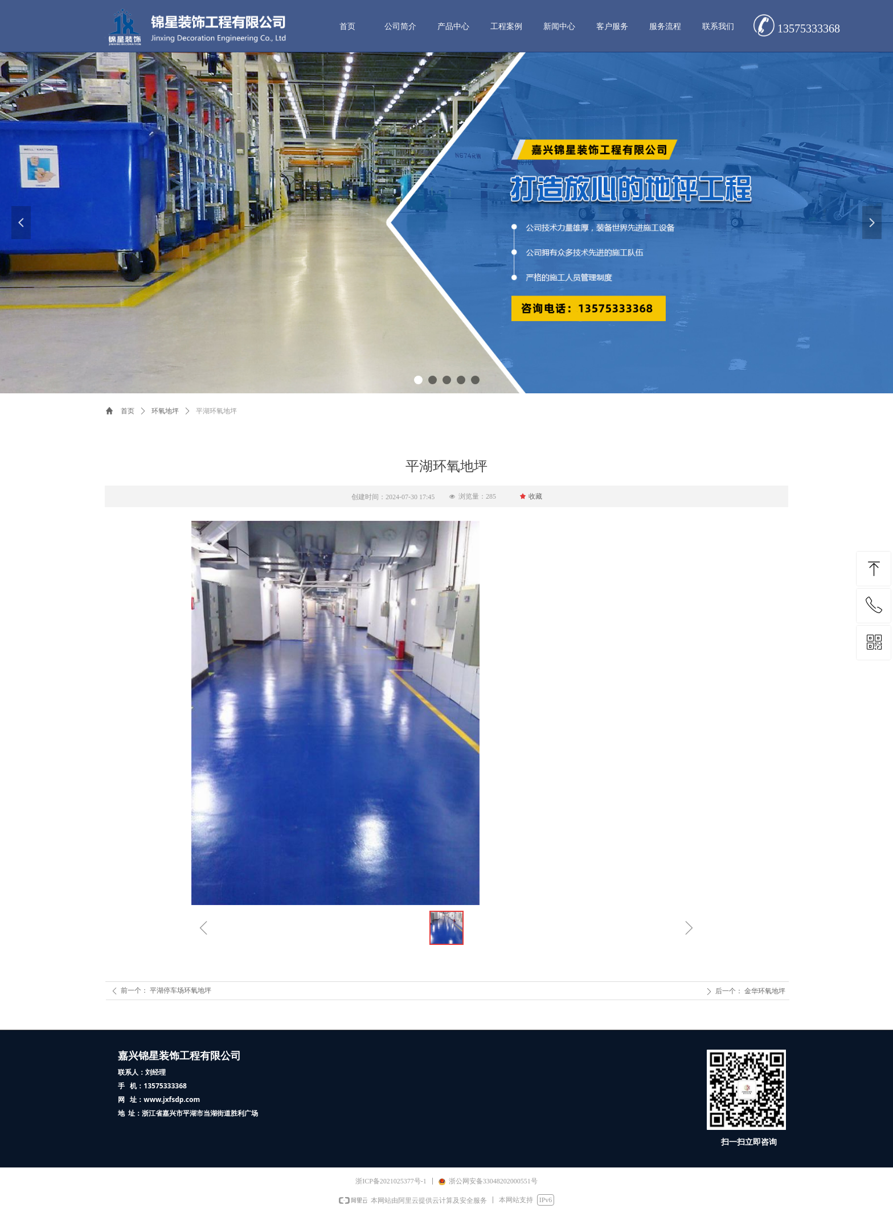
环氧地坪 (165, 411)
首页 (127, 411)
